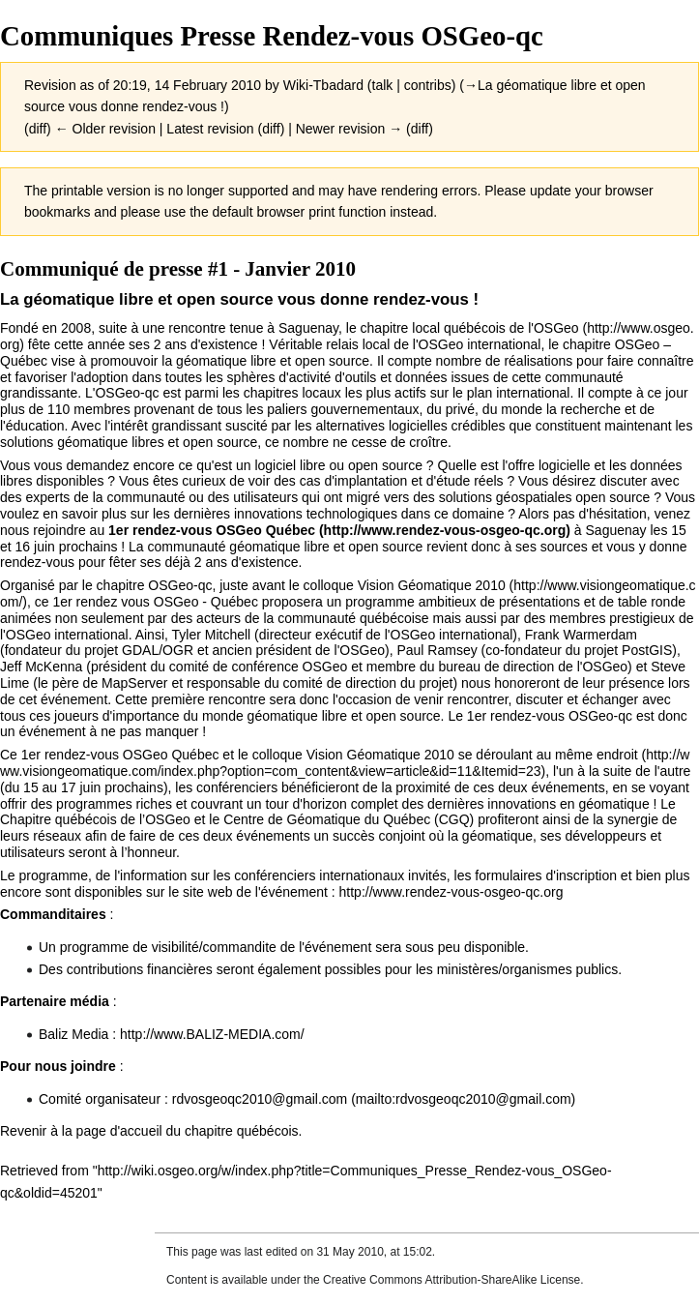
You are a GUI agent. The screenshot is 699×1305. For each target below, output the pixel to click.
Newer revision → (349, 128)
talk (382, 85)
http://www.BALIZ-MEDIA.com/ (212, 1034)
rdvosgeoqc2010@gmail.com (260, 1099)
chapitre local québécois (433, 328)
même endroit (596, 754)
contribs (427, 85)
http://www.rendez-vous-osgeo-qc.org (451, 892)
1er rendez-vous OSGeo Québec (211, 530)
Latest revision (209, 128)
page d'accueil (119, 1131)
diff (37, 128)
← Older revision (105, 128)
